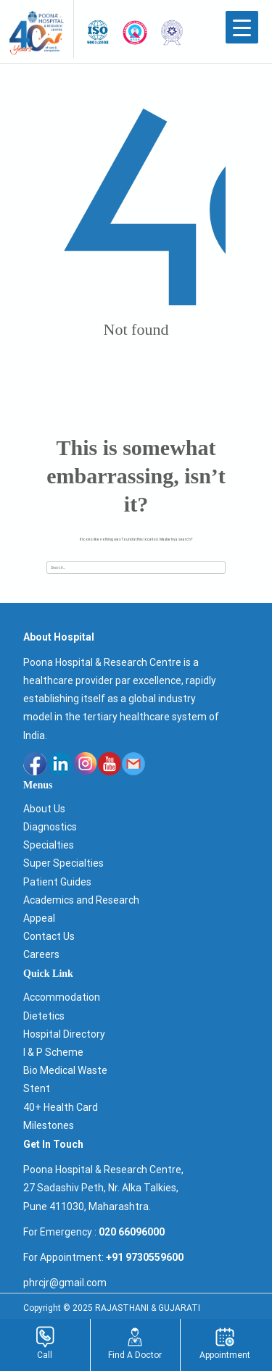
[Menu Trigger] (242, 27)
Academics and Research (81, 900)
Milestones (48, 1125)
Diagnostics (50, 827)
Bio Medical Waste (65, 1070)
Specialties (48, 845)
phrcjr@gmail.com (65, 1282)
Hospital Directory (64, 1034)
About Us (44, 808)
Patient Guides (57, 882)
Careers (41, 954)
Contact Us (49, 936)
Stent (36, 1088)
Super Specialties (63, 863)
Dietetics (44, 1016)
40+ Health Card (60, 1107)
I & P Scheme (53, 1052)
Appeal (39, 918)
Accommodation (61, 997)
